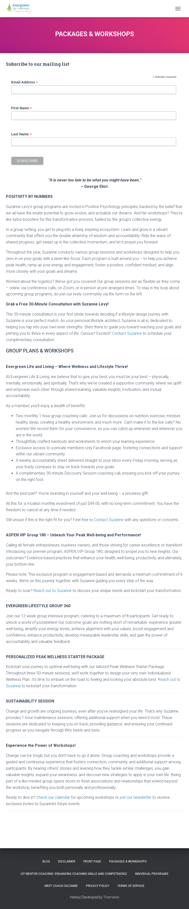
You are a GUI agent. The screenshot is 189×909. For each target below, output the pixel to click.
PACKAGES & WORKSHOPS (128, 861)
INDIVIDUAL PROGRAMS (151, 874)
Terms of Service (130, 886)
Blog (46, 861)
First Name (21, 108)
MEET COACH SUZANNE (61, 886)
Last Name (21, 134)
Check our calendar (53, 797)
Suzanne (116, 519)
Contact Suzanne (127, 333)
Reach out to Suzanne (52, 590)
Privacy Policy (97, 886)
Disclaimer (66, 861)
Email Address (24, 82)
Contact (101, 519)
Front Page (92, 861)
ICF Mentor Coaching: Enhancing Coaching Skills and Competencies (74, 874)
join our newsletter (135, 797)
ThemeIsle (111, 897)
